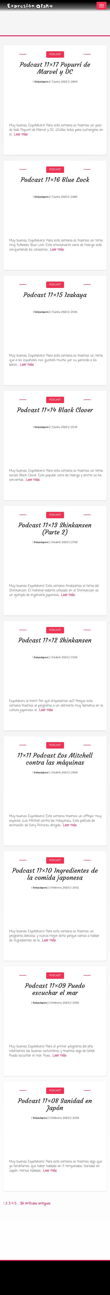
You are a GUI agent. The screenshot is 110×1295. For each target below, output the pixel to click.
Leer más (21, 134)
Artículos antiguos (37, 1203)
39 (22, 1203)
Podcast (55, 54)
